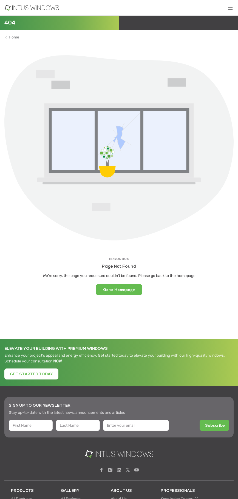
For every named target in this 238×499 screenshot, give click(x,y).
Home (14, 37)
